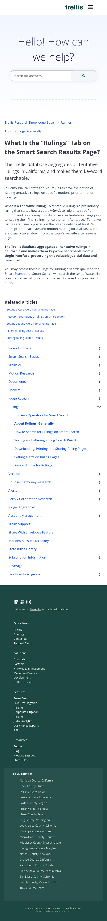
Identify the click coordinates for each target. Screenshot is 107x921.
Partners (19, 664)
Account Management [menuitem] (25, 515)
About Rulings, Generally (23, 131)
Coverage (19, 634)
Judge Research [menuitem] (19, 398)
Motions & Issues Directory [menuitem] (28, 540)
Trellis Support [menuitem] (19, 524)
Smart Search (15, 273)
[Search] (83, 75)
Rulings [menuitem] (13, 407)
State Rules (20, 760)
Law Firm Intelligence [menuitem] (24, 574)
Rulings (66, 122)
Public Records (74, 908)
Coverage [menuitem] (15, 565)
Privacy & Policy (33, 908)
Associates (20, 659)
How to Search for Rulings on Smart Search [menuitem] (46, 432)
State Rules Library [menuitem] (22, 549)
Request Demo (23, 643)
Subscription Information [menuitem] (27, 557)
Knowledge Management (29, 668)
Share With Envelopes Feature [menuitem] (31, 532)
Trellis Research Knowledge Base (29, 122)
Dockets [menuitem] (14, 390)
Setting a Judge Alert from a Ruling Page (31, 323)
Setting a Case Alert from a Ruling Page (31, 309)
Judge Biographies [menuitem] (21, 507)
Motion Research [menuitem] (21, 373)
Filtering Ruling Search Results (25, 330)
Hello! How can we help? (53, 49)
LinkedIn (35, 609)
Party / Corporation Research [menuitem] (30, 499)
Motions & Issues (24, 755)
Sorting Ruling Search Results (25, 338)
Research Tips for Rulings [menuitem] (33, 465)
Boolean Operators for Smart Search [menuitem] (41, 415)
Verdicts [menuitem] (14, 473)
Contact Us (20, 638)
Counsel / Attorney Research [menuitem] (29, 482)
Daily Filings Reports (26, 725)
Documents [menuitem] (17, 381)
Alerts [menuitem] (12, 490)
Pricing (18, 629)
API (16, 730)
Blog (16, 751)
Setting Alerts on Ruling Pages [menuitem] (36, 457)
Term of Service (54, 908)
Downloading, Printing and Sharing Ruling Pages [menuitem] (50, 448)
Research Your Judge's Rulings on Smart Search (36, 316)
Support (19, 746)
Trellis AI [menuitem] (14, 365)
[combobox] (53, 75)
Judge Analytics (23, 721)
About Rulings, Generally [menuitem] (34, 423)
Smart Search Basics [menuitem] (23, 356)
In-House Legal (23, 682)
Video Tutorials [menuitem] (19, 348)
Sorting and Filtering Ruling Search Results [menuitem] (46, 440)
